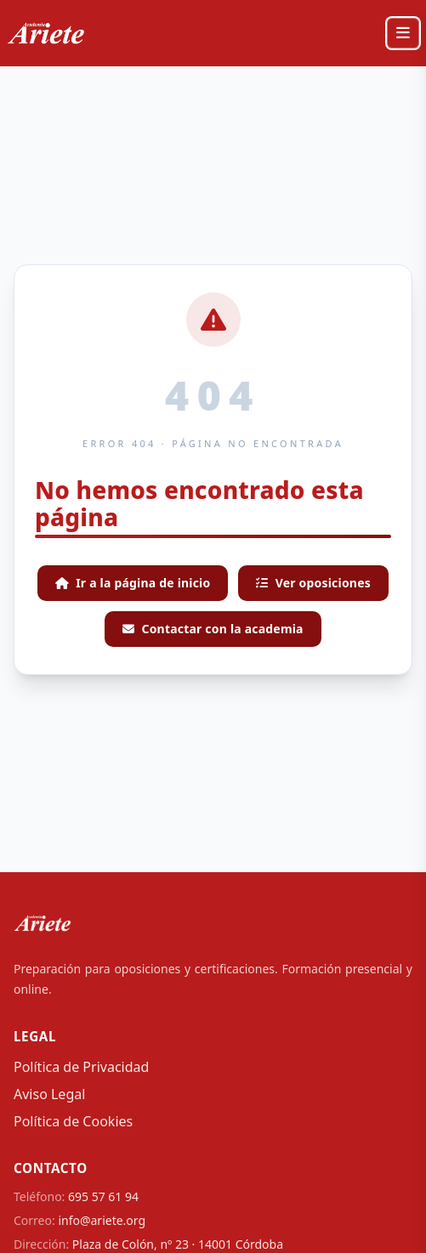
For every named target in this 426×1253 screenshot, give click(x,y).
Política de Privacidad (81, 1066)
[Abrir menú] (403, 33)
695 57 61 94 (103, 1196)
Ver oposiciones (313, 583)
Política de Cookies (73, 1121)
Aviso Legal (49, 1094)
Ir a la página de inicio (132, 583)
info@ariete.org (101, 1220)
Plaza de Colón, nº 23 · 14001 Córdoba (177, 1244)
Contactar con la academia (212, 629)
